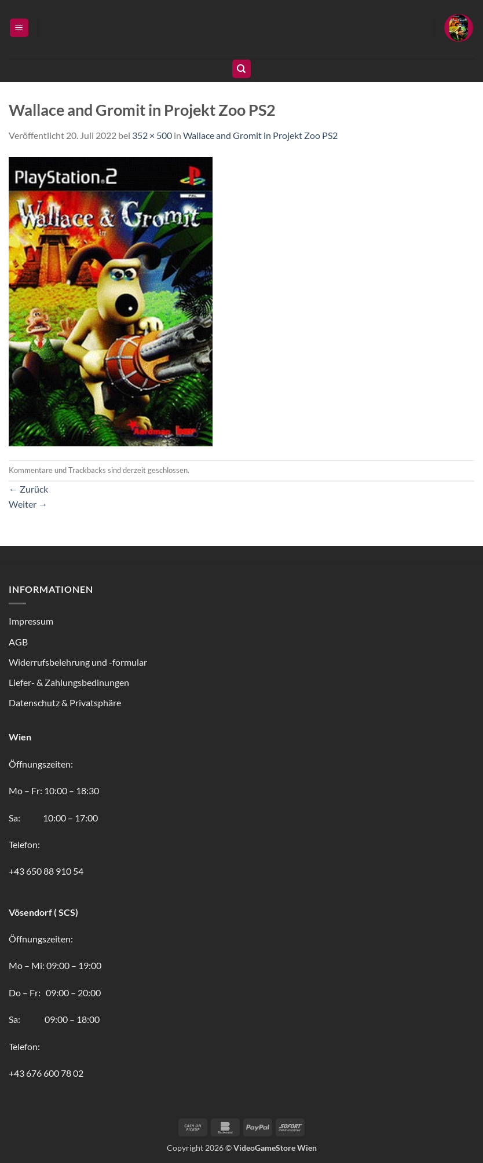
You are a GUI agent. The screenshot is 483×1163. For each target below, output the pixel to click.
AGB (18, 641)
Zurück (28, 488)
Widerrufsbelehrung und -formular (78, 661)
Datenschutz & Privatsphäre (65, 702)
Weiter (28, 503)
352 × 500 (152, 135)
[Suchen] (241, 69)
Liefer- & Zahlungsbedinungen (69, 682)
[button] (19, 28)
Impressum (31, 620)
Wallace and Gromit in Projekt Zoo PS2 (260, 135)
